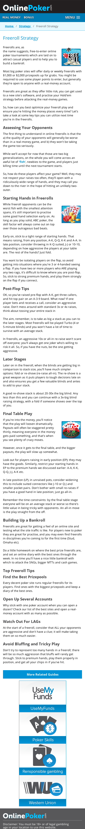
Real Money (11, 17)
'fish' (22, 162)
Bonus (29, 17)
